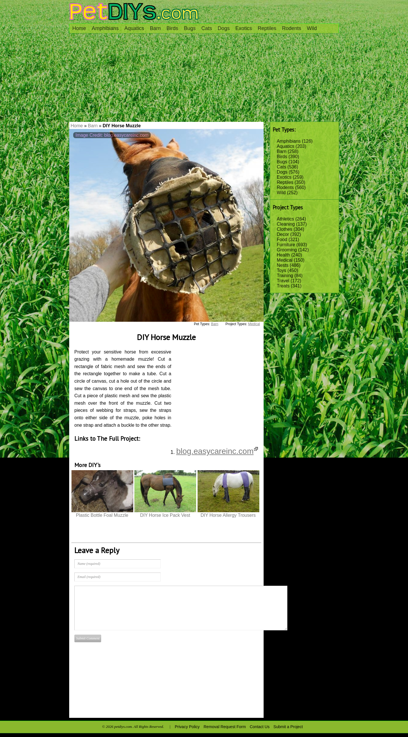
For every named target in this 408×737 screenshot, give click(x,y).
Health (283, 255)
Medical (284, 260)
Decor (283, 234)
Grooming (287, 249)
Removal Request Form (225, 726)
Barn (155, 28)
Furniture (286, 244)
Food (282, 239)
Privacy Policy (187, 726)
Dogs (224, 28)
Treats (283, 285)
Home (79, 28)
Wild (312, 28)
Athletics (285, 218)
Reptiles (267, 28)
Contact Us (259, 726)
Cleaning (286, 224)
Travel (283, 280)
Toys (281, 270)
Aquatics (134, 28)
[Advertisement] (204, 79)
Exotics (243, 28)
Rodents (291, 28)
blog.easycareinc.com (217, 451)
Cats (206, 28)
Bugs (190, 28)
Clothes (284, 229)
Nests (282, 265)
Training (285, 275)
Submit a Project (288, 726)
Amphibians (105, 28)
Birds (172, 28)
